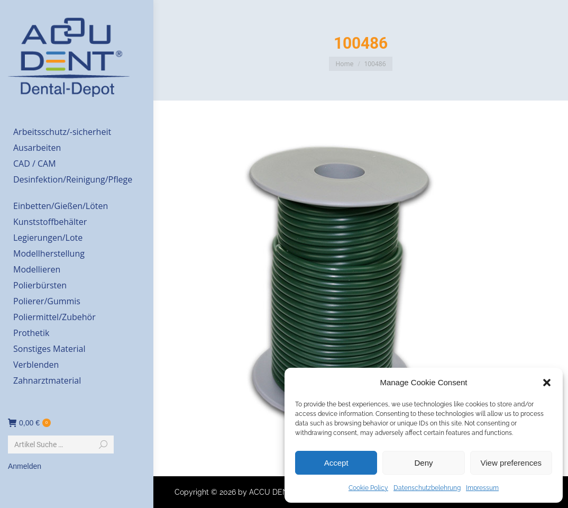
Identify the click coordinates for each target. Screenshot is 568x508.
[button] (547, 382)
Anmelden (24, 466)
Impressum (482, 488)
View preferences (511, 462)
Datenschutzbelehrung (427, 488)
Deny (423, 462)
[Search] (61, 444)
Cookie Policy (368, 488)
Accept (336, 462)
